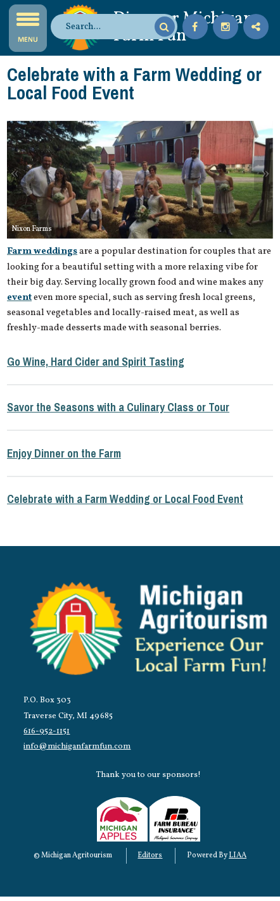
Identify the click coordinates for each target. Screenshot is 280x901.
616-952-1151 (46, 731)
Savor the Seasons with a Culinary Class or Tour (118, 407)
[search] (108, 26)
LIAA (237, 855)
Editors (149, 855)
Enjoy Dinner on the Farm (64, 453)
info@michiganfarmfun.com (76, 746)
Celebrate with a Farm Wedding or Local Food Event (125, 499)
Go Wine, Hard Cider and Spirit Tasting (95, 361)
